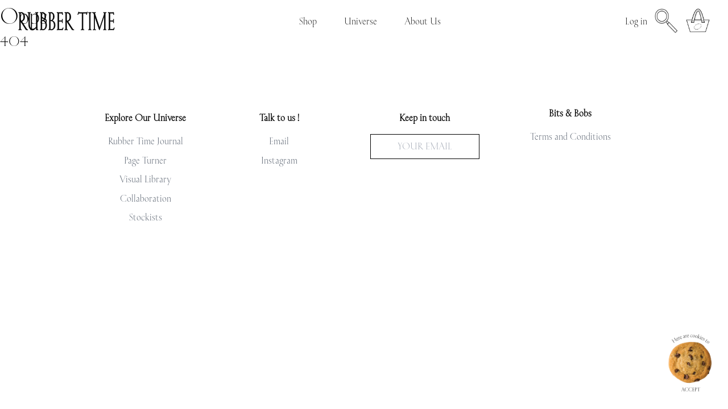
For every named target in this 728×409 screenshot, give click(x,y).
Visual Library (145, 179)
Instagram (279, 160)
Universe (360, 21)
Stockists (145, 217)
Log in (636, 21)
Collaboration (145, 198)
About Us (422, 21)
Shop (308, 21)
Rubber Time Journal (145, 141)
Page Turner (145, 160)
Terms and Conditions (570, 136)
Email (279, 141)
